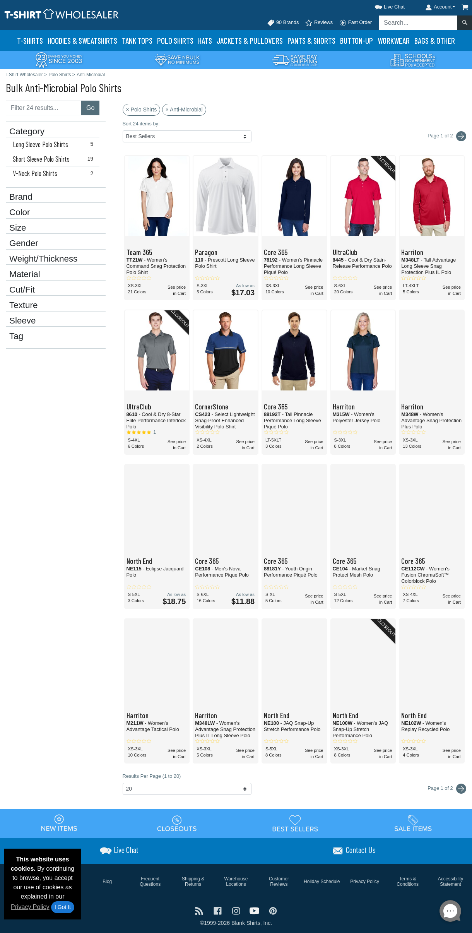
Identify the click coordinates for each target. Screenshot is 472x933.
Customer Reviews (279, 881)
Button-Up (356, 40)
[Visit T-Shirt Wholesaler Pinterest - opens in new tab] (273, 910)
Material (24, 274)
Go (90, 107)
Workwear (394, 40)
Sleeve (22, 321)
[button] (383, 5)
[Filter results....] (44, 108)
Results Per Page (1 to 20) (152, 776)
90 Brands (283, 23)
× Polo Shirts (141, 109)
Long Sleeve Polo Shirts (55, 144)
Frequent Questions (150, 881)
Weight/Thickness (43, 259)
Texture (23, 305)
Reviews (319, 23)
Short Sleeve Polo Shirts (55, 159)
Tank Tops (137, 40)
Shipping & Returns (193, 881)
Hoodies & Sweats (82, 40)
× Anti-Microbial (184, 109)
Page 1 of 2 (447, 789)
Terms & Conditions (408, 881)
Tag (16, 336)
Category (26, 131)
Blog (107, 881)
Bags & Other (434, 40)
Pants (311, 40)
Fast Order (355, 23)
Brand (20, 197)
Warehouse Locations (236, 881)
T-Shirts (30, 40)
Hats (205, 40)
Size (17, 228)
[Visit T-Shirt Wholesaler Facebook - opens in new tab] (218, 910)
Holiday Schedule (322, 881)
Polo (175, 40)
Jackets (250, 40)
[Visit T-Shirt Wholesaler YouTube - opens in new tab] (255, 910)
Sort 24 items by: (141, 124)
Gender (23, 243)
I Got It (63, 907)
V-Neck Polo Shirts (55, 173)
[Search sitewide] (418, 22)
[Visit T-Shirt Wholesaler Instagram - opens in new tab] (236, 910)
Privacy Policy (30, 907)
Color (19, 212)
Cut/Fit (22, 290)
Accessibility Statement (450, 881)
